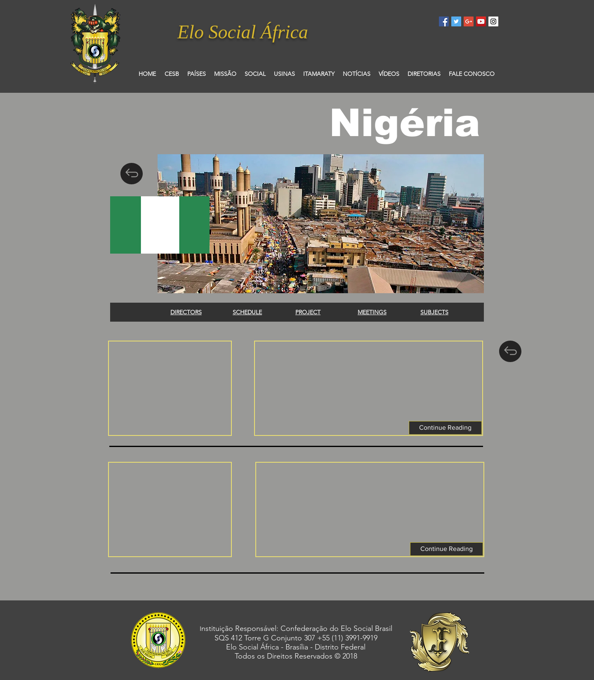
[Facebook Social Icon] (444, 21)
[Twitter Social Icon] (456, 21)
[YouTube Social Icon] (481, 21)
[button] (445, 428)
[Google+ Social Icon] (469, 21)
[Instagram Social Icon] (493, 21)
